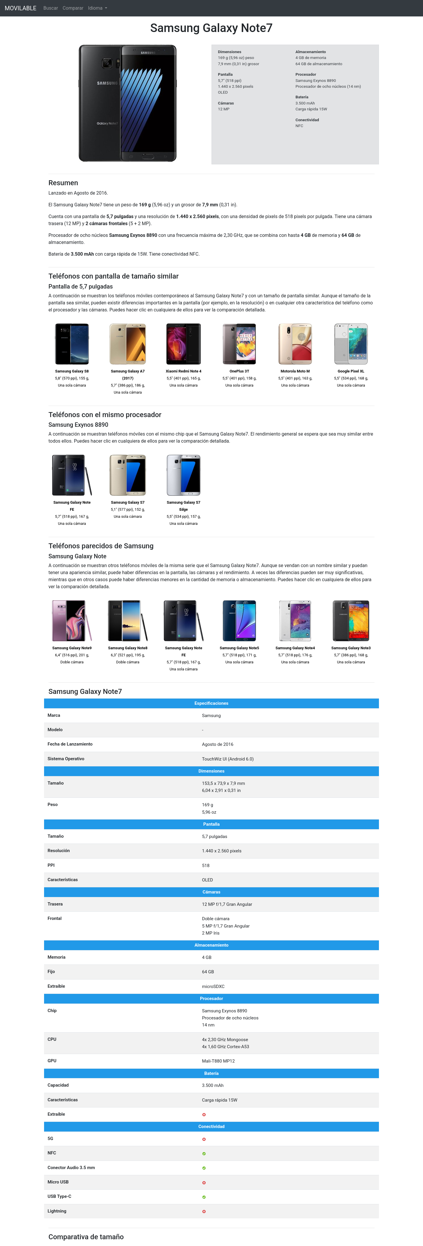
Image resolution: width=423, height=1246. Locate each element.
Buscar (50, 8)
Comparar (73, 8)
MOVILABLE (20, 8)
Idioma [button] (96, 8)
